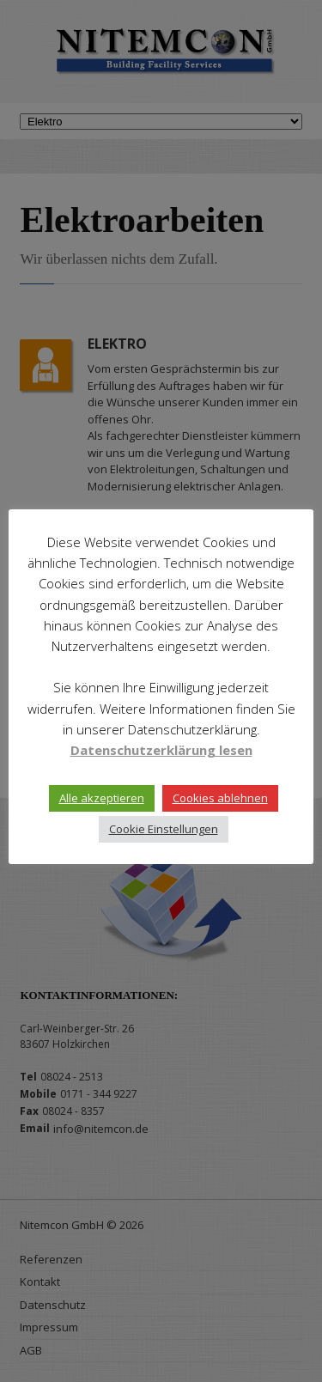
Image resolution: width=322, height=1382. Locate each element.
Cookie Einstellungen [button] (163, 829)
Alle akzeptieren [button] (101, 798)
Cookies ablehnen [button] (220, 798)
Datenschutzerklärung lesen (161, 749)
